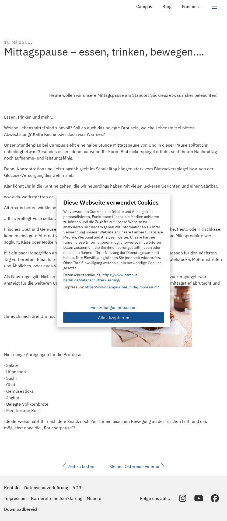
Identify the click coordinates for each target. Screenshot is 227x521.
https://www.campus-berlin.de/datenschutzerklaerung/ (101, 277)
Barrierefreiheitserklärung (56, 498)
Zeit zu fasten (78, 466)
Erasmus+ (191, 6)
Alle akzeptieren (113, 317)
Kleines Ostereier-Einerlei (136, 466)
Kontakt (12, 487)
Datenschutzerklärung (46, 487)
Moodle (94, 498)
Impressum (15, 498)
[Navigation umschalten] (214, 6)
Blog (167, 6)
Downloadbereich (21, 509)
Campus (144, 6)
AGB (76, 487)
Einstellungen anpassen (113, 307)
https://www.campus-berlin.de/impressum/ (122, 287)
